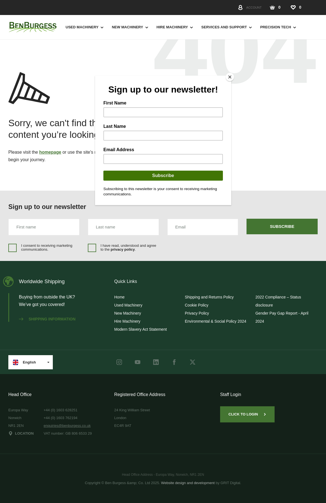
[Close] (230, 77)
